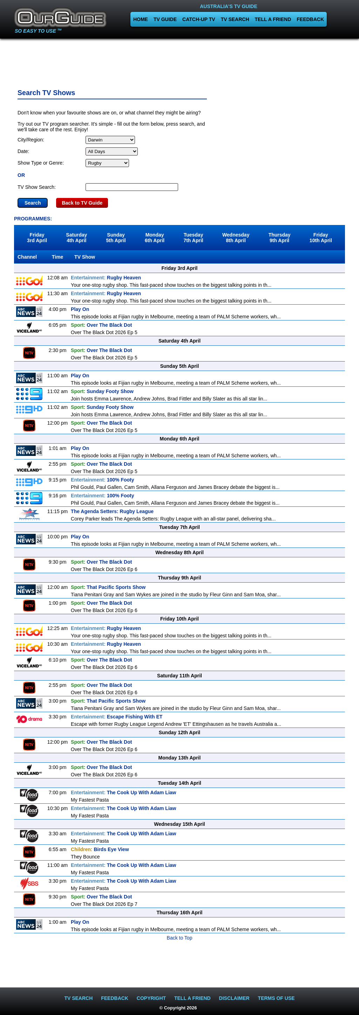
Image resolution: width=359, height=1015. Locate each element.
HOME (140, 19)
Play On (80, 309)
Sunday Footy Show (102, 391)
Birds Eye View (100, 849)
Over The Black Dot (101, 325)
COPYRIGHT (151, 998)
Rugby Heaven (106, 277)
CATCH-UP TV (198, 19)
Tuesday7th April (193, 237)
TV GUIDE (165, 19)
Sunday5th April (116, 237)
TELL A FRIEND (273, 19)
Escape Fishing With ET (116, 716)
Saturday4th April (76, 237)
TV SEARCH (235, 19)
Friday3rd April (37, 237)
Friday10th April (321, 237)
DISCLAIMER (234, 998)
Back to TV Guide (82, 203)
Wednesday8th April (236, 237)
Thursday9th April (280, 237)
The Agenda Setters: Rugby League (112, 511)
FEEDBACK (310, 19)
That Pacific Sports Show (108, 587)
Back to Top (179, 938)
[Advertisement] (179, 61)
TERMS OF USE (276, 998)
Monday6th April (154, 237)
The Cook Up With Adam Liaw (123, 792)
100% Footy (102, 480)
